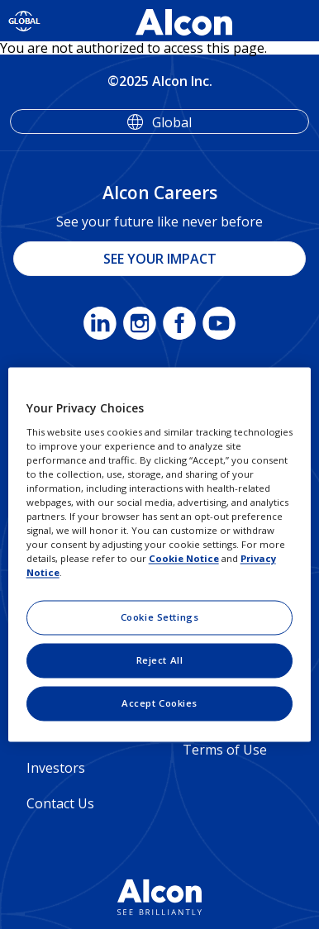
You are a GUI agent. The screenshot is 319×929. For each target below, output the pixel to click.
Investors (55, 768)
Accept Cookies (159, 704)
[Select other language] (24, 20)
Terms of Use (225, 750)
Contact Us (60, 803)
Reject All (159, 661)
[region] (160, 554)
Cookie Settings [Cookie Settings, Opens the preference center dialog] (160, 618)
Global (172, 122)
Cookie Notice (184, 559)
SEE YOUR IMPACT (160, 259)
